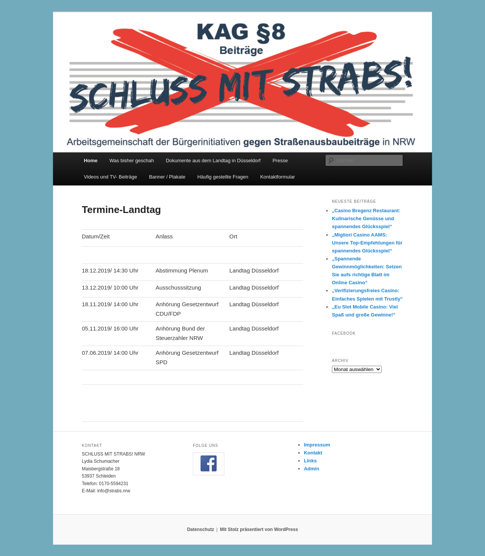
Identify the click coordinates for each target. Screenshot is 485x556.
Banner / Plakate (167, 177)
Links (310, 461)
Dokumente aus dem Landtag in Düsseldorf (213, 160)
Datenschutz (200, 529)
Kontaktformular (277, 177)
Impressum (317, 445)
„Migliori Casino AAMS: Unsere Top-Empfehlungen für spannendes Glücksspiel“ (367, 243)
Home (90, 160)
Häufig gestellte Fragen (222, 177)
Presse (280, 160)
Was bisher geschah (132, 160)
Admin (311, 468)
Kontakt (313, 453)
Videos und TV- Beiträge (110, 177)
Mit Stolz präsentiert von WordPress (259, 529)
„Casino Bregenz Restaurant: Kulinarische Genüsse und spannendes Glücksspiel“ (366, 218)
